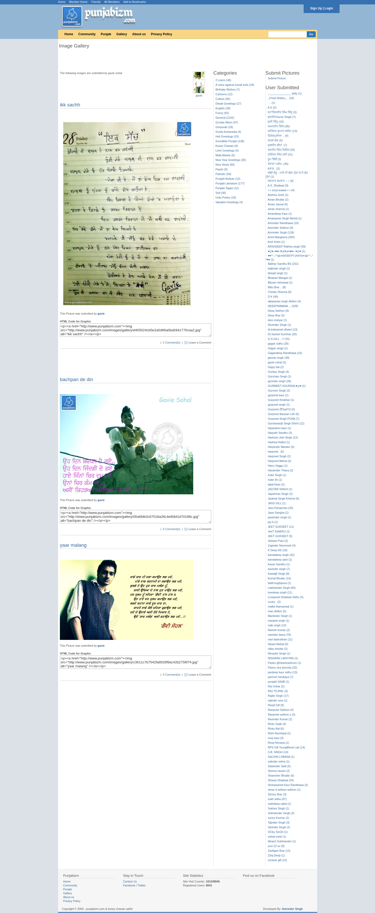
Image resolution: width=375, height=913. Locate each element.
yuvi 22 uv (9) (276, 846)
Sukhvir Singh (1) (278, 808)
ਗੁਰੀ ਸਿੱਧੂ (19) (276, 121)
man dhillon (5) (277, 611)
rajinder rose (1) (277, 700)
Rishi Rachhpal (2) (279, 733)
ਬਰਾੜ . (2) (274, 168)
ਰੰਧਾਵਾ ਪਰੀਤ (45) (278, 163)
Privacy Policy (161, 34)
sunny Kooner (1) (278, 817)
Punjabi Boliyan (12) (228, 178)
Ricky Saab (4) (277, 723)
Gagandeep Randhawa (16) (285, 353)
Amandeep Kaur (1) (280, 213)
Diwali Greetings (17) (229, 103)
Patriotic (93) (223, 174)
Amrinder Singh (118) (281, 232)
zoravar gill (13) (277, 860)
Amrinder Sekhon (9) (280, 227)
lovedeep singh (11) (280, 592)
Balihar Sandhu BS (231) (283, 263)
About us (139, 34)
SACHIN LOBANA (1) (281, 756)
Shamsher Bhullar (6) (281, 775)
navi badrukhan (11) (280, 639)
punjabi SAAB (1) (278, 681)
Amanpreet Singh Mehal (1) (285, 218)
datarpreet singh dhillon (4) (284, 301)
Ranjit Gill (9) (276, 705)
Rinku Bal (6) (276, 728)
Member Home (78, 1)
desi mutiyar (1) (277, 320)
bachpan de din (76, 379)
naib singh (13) (277, 625)
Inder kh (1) (275, 479)
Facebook (129, 885)
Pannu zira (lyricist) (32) (282, 667)
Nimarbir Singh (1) (279, 653)
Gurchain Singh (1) (279, 376)
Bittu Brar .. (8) (277, 287)
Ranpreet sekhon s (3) (281, 714)
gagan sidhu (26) (278, 343)
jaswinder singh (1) (279, 517)
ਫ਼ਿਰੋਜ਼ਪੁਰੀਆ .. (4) (278, 135)
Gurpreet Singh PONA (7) (283, 418)
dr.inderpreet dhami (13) (282, 329)
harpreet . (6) (276, 451)
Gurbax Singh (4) (278, 371)
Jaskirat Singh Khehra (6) (283, 498)
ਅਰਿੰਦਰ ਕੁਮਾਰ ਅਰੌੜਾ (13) (282, 131)
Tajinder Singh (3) (279, 822)
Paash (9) (222, 169)
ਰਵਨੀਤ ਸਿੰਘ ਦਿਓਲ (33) (281, 149)
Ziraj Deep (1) (276, 855)
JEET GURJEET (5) (280, 536)
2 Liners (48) (223, 80)
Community (87, 34)
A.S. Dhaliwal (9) (278, 185)
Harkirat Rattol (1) (279, 442)
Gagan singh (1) (278, 348)
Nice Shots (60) (225, 164)
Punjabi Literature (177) (230, 183)
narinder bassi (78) (279, 634)
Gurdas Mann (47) (227, 122)
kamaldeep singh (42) (281, 554)
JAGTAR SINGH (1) (280, 489)
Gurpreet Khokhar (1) (281, 399)
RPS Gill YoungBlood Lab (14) (286, 747)
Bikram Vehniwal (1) (280, 282)
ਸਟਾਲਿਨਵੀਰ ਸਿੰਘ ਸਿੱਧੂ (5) (282, 112)
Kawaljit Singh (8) (278, 573)
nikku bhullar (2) (278, 648)
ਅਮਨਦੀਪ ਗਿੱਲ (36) (279, 126)
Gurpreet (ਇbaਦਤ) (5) (281, 409)
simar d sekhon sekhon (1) (284, 789)
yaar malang (73, 545)
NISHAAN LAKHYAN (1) (283, 658)
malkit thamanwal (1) (280, 606)
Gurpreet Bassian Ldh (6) (283, 414)
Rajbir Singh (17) (278, 695)
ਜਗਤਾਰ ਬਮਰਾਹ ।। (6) (280, 180)
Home (61, 1)
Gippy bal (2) (276, 367)
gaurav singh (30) (278, 357)
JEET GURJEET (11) (281, 526)
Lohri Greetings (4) (227, 150)
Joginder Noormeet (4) (282, 545)
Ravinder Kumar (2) (280, 719)
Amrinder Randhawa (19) (283, 223)
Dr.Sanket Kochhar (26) (282, 334)
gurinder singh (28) (279, 381)
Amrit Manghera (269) (281, 237)
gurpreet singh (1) (279, 404)
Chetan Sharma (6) (279, 291)
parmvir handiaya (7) (280, 676)
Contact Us (130, 881)
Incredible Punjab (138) (230, 141)
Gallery (121, 34)
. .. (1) (271, 102)
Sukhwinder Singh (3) (281, 813)
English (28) (223, 108)
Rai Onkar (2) (276, 686)
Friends (96, 1)
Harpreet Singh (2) (279, 456)
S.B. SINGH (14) (278, 752)
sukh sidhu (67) (277, 799)
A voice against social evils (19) (235, 84)
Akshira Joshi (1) (278, 194)
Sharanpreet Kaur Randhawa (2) (288, 784)
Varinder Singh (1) (279, 827)
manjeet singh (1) (278, 620)
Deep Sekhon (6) (278, 310)
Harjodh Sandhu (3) (280, 432)
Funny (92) (222, 113)
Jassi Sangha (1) (278, 512)
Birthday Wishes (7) (228, 89)
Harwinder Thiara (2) (280, 470)
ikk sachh (70, 104)
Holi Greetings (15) (227, 136)
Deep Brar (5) (276, 315)
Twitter (142, 885)
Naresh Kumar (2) (279, 630)
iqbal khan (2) (276, 484)
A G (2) (272, 107)
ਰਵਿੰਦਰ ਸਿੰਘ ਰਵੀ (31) (280, 154)
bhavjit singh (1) (277, 273)
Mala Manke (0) (225, 155)
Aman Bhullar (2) (278, 199)
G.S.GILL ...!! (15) (279, 338)
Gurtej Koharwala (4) (228, 131)
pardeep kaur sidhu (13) (282, 672)
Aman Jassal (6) (278, 204)
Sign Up (316, 8)
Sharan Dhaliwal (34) (281, 780)
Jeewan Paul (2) (278, 540)
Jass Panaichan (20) (280, 507)
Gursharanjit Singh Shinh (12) (286, 423)
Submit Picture (277, 78)
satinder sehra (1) (279, 761)
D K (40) (273, 296)
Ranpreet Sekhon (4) (280, 709)
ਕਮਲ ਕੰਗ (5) (275, 140)
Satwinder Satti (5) (279, 766)
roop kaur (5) (276, 738)
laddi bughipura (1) (279, 583)
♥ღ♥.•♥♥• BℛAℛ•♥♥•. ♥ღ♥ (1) (286, 251)
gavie (199, 95)
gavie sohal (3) (277, 362)
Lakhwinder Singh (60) (282, 587)
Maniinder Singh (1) (280, 615)
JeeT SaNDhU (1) (279, 531)
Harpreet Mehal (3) (279, 460)
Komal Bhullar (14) (279, 578)
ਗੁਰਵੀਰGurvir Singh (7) (282, 116)
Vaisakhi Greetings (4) (229, 202)
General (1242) (225, 117)
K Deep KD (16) (277, 550)
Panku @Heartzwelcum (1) (284, 662)
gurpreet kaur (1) (278, 395)
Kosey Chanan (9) (227, 145)
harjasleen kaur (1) (279, 428)
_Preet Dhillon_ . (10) (281, 98)
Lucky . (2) (274, 601)
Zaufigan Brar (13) (279, 850)
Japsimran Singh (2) (280, 493)
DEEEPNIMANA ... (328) (283, 306)
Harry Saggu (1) (278, 465)
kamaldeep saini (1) (280, 559)
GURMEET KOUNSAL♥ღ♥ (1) (286, 385)
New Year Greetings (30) (231, 159)
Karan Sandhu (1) (279, 564)
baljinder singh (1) (279, 268)
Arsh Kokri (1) (276, 241)
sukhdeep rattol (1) (279, 803)
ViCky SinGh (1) (278, 831)
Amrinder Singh (292, 908)
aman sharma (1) (278, 209)
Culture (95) (223, 98)
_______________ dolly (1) (285, 93)
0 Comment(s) (171, 529)
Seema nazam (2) (279, 770)
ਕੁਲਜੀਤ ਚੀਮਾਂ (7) (277, 145)
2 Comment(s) (171, 342)
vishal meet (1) (277, 836)
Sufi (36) (221, 192)
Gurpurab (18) (224, 127)
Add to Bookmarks (134, 1)
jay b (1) (273, 522)
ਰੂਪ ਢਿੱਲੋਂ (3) (274, 159)
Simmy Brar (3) (277, 794)
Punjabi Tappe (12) (227, 188)
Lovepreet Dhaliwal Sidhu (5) (285, 597)
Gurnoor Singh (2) (279, 390)
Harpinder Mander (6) (281, 446)
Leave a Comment (200, 342)
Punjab (106, 34)
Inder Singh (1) (277, 475)
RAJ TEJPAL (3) (278, 691)
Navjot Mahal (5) (278, 644)
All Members (112, 1)
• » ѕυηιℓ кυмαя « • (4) (281, 190)
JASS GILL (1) (276, 503)
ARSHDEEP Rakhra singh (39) (287, 246)
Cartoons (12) (224, 94)
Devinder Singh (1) (279, 324)
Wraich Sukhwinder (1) (282, 841)
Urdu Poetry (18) (226, 197)
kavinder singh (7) (279, 568)
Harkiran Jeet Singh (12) (283, 437)
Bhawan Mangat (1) (280, 277)
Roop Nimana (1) (278, 742)
